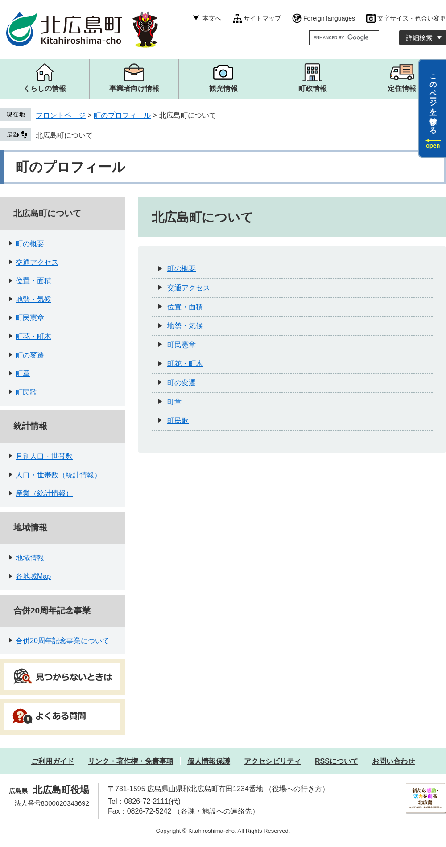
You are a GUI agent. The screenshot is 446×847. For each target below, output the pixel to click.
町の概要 (30, 243)
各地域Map (33, 576)
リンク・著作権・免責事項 (130, 761)
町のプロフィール (122, 115)
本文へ (211, 18)
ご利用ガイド (52, 761)
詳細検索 (419, 37)
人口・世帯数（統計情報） (58, 475)
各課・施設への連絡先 (216, 811)
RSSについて (336, 761)
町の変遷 (30, 355)
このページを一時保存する (433, 99)
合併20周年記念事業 (52, 610)
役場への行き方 (297, 789)
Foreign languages (329, 18)
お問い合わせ (393, 761)
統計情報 (30, 426)
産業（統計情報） (44, 493)
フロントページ (61, 115)
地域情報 (30, 527)
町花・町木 (33, 336)
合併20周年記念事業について (62, 641)
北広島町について (64, 135)
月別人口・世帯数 (44, 456)
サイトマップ (262, 18)
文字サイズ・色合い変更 (411, 18)
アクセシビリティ (272, 761)
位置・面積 (33, 280)
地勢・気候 (33, 299)
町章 (23, 373)
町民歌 (26, 392)
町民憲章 (30, 317)
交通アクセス (37, 262)
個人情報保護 (208, 761)
